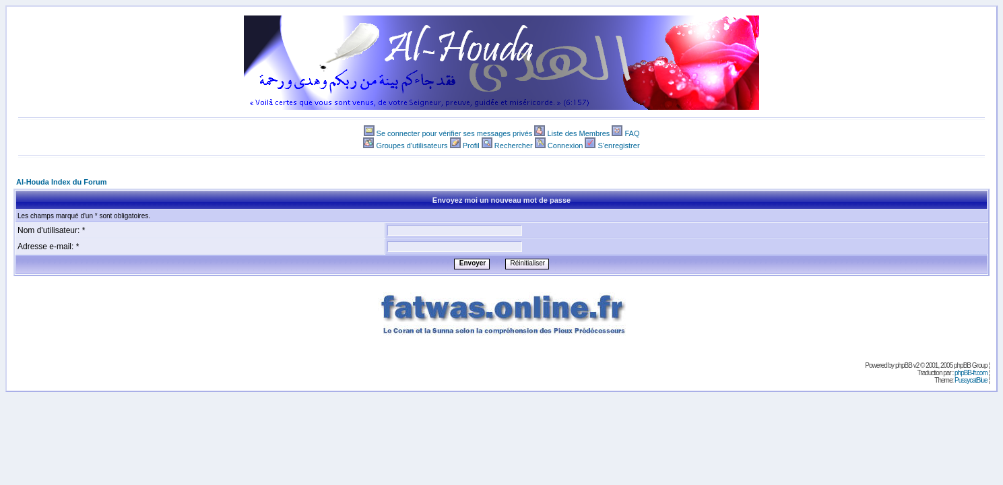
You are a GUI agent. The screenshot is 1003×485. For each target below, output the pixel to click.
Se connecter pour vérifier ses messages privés (455, 133)
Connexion (565, 145)
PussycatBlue (971, 380)
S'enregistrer (619, 145)
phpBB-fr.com (971, 373)
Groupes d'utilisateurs (411, 145)
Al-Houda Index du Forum (61, 182)
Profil (471, 145)
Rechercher (513, 145)
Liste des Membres (578, 133)
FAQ (631, 133)
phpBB (903, 365)
